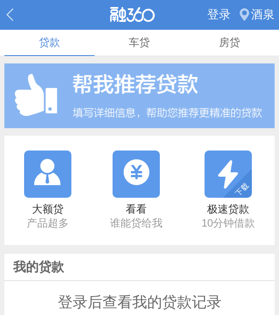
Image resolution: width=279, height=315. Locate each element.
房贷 (229, 42)
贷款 (49, 42)
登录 (219, 14)
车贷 (139, 42)
